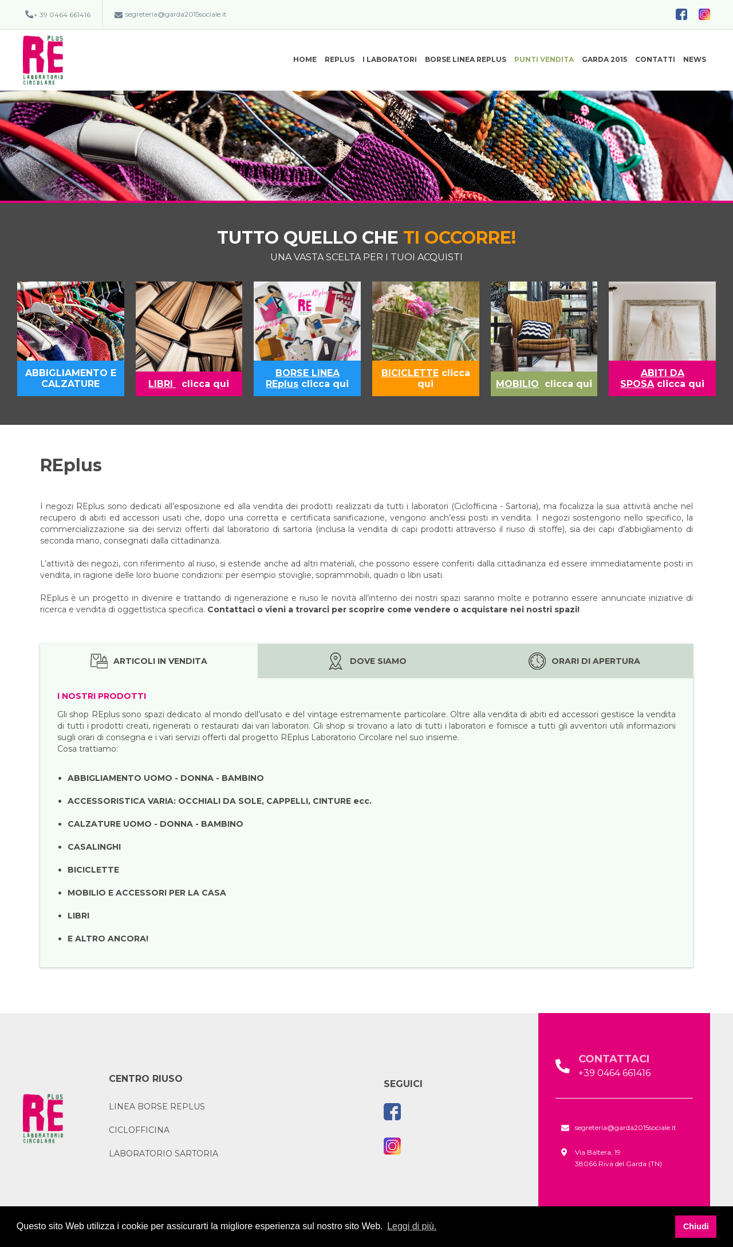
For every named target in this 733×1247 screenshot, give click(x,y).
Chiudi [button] (696, 1226)
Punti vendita (544, 59)
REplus (339, 59)
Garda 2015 (604, 59)
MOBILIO (517, 383)
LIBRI (162, 383)
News (694, 59)
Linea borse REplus (157, 1106)
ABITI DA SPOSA (652, 378)
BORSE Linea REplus (465, 59)
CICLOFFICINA (139, 1130)
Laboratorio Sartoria (163, 1153)
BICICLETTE (410, 373)
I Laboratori (389, 59)
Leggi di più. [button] (411, 1226)
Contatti (655, 59)
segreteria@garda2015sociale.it (176, 14)
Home (305, 59)
